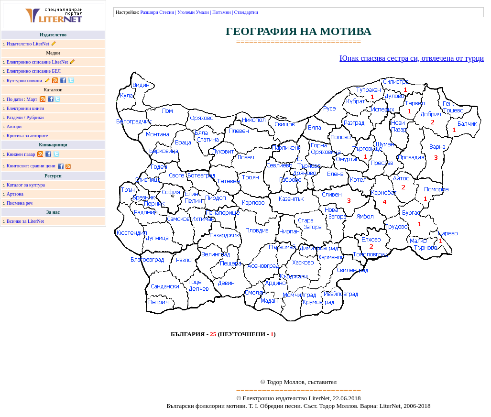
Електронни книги (25, 108)
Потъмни (221, 12)
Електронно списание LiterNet (37, 62)
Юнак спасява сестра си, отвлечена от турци (411, 58)
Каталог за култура (26, 184)
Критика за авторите (27, 135)
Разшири (149, 12)
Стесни (166, 12)
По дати (15, 99)
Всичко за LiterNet (25, 221)
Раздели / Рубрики (25, 117)
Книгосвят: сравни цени (31, 165)
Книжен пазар (21, 154)
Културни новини (24, 80)
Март (31, 99)
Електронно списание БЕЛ (34, 71)
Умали (202, 12)
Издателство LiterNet (28, 43)
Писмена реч (20, 203)
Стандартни (246, 12)
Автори (14, 126)
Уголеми (186, 12)
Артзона (15, 194)
